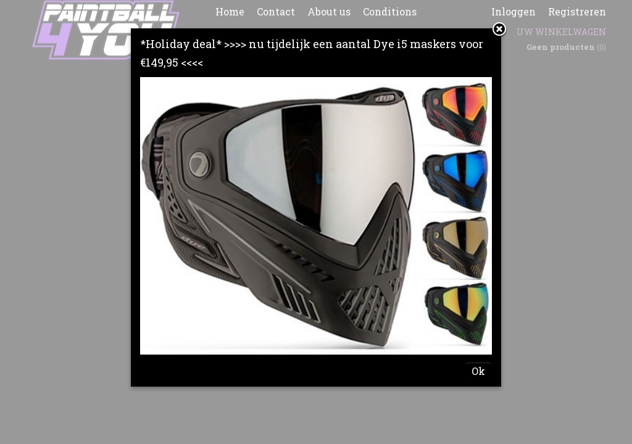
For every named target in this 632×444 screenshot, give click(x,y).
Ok (478, 370)
